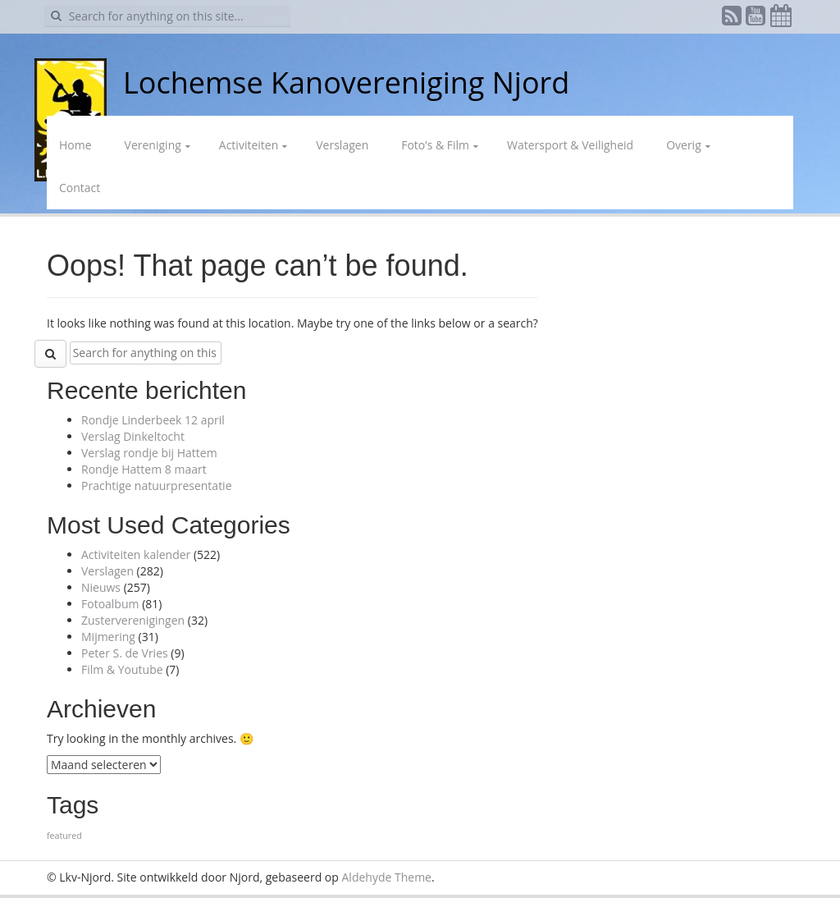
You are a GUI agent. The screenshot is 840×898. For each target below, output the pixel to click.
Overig (683, 145)
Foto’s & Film (435, 145)
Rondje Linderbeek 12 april (153, 420)
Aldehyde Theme (386, 877)
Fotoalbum (110, 604)
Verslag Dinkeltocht (133, 436)
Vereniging (153, 145)
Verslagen (342, 145)
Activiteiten (248, 145)
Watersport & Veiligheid (570, 145)
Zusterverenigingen (133, 620)
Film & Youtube (122, 669)
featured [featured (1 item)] (64, 835)
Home (75, 145)
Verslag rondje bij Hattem (149, 452)
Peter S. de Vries (124, 653)
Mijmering (108, 636)
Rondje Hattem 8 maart (144, 469)
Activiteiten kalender (135, 554)
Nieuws (101, 587)
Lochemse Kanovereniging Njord (346, 82)
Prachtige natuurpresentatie (156, 485)
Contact (79, 187)
